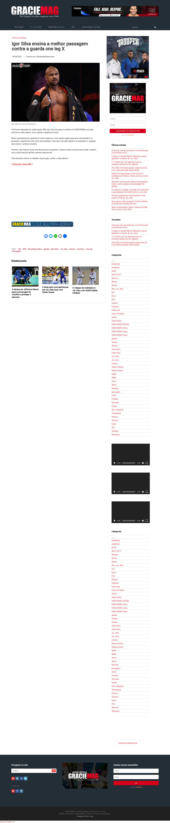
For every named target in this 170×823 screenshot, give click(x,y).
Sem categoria (117, 410)
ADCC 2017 (116, 275)
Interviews (116, 349)
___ (113, 260)
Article (114, 282)
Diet (113, 299)
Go (54, 771)
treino (114, 424)
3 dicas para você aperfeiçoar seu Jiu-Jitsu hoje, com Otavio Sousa (55, 289)
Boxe (114, 296)
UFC (113, 427)
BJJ (113, 292)
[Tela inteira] (147, 463)
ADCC (114, 271)
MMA (114, 374)
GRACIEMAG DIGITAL (91, 27)
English (115, 303)
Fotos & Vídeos (19, 38)
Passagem (16, 251)
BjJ (19, 249)
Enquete (115, 306)
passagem (116, 392)
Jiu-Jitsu (64, 249)
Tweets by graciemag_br (127, 743)
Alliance (115, 278)
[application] (131, 454)
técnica (114, 417)
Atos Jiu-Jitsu (117, 289)
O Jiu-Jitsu (35, 27)
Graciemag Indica (35, 249)
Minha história (117, 367)
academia (115, 267)
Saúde (114, 406)
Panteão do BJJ (56, 27)
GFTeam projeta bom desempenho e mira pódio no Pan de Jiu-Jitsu (128, 196)
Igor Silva (55, 249)
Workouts (115, 434)
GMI (73, 27)
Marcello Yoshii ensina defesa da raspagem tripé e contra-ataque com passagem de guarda (130, 184)
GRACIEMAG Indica (119, 328)
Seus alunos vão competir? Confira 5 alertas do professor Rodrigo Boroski (130, 202)
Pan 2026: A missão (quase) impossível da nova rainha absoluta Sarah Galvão (129, 169)
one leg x (80, 249)
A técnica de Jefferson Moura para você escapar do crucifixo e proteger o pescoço (25, 293)
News (114, 381)
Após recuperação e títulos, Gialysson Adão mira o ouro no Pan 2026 (129, 208)
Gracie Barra (116, 321)
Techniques (116, 413)
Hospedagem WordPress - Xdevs (85, 816)
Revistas (115, 402)
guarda (46, 249)
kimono (72, 249)
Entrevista (116, 310)
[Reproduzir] (114, 463)
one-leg (89, 249)
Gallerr (114, 317)
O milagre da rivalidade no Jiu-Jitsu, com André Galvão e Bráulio (85, 290)
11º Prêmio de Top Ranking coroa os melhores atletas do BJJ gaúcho (127, 163)
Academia (116, 264)
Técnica (115, 420)
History (115, 342)
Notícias (19, 27)
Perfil (114, 395)
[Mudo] (143, 463)
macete (115, 363)
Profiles (115, 399)
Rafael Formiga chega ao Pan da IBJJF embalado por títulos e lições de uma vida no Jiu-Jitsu (130, 176)
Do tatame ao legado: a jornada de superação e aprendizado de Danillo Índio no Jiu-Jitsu (130, 191)
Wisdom (115, 431)
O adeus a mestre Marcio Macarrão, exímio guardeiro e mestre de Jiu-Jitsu (129, 157)
